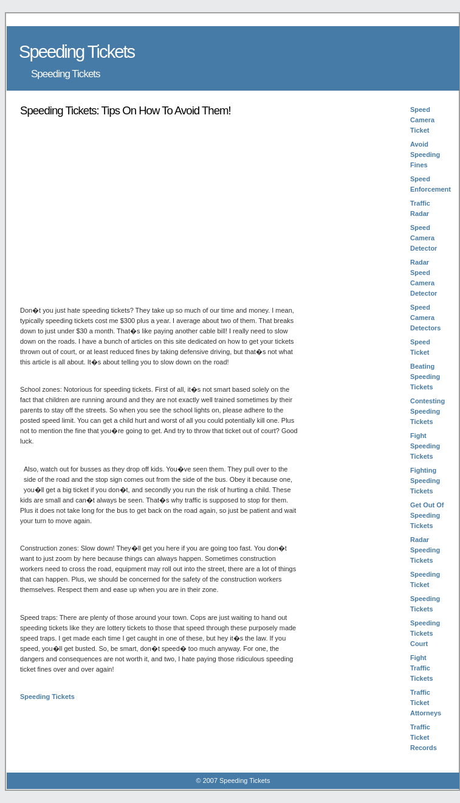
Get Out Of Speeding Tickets (427, 515)
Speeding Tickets (47, 696)
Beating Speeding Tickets (425, 377)
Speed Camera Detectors (425, 318)
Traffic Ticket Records (423, 737)
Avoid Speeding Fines (425, 155)
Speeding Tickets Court (425, 633)
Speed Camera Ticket (422, 120)
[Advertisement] (122, 210)
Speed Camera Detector (423, 238)
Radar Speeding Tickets (425, 550)
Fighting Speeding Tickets (425, 481)
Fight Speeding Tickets (425, 446)
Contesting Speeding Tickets (427, 411)
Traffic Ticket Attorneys (425, 703)
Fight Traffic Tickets (421, 668)
